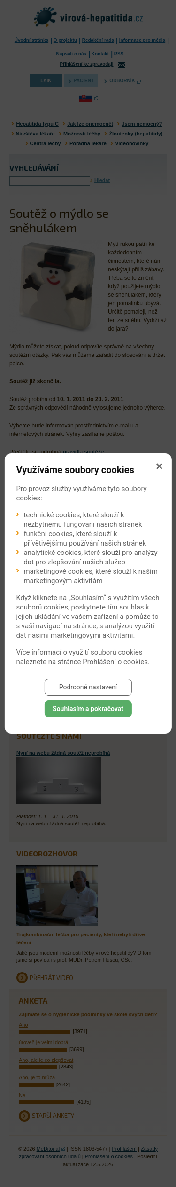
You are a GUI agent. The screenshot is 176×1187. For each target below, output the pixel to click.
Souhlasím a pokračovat (88, 708)
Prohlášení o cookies (115, 661)
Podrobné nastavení (88, 687)
